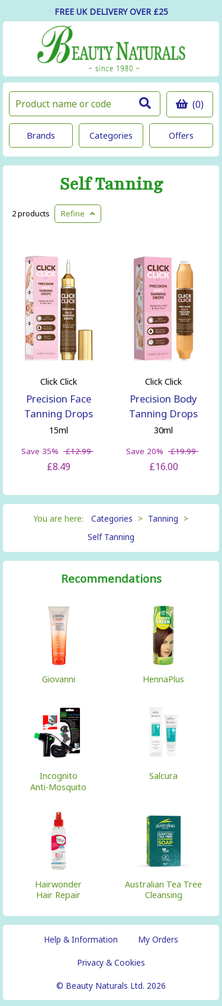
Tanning (163, 518)
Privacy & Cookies (111, 962)
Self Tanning (111, 184)
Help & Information (81, 939)
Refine (78, 213)
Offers (181, 135)
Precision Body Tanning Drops (163, 406)
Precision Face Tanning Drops (58, 406)
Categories (111, 135)
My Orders (158, 939)
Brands (41, 135)
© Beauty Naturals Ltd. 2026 (111, 985)
